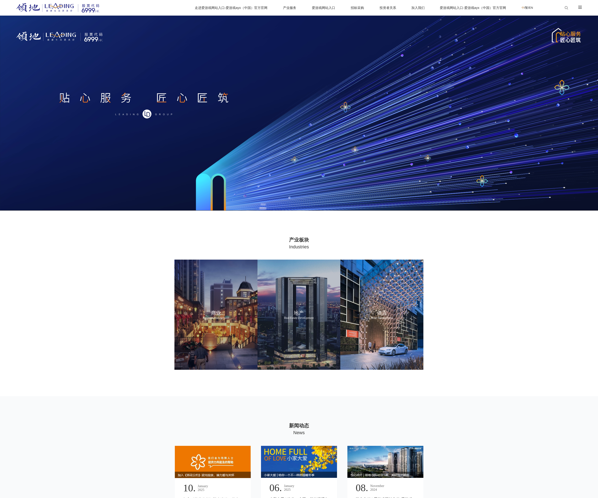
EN (531, 7)
